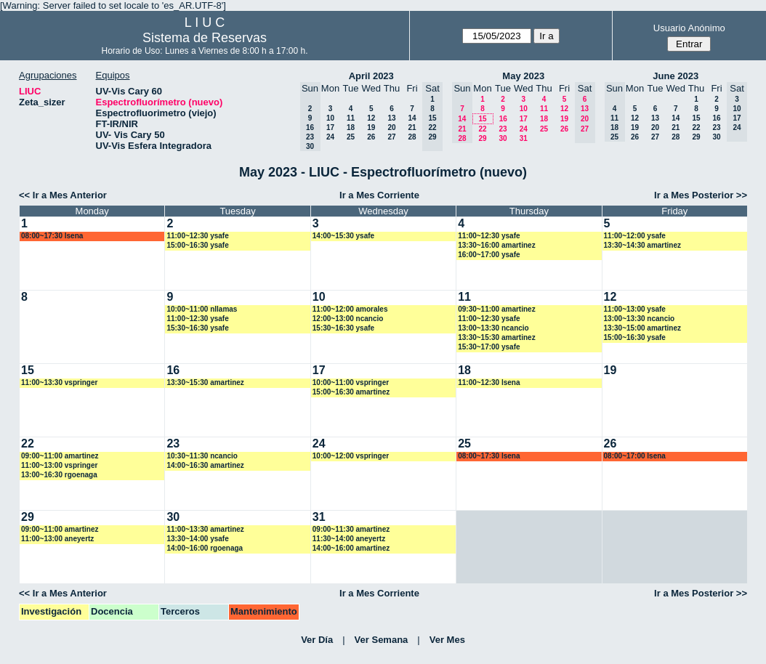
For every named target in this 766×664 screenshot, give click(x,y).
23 (503, 129)
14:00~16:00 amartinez (351, 548)
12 (371, 118)
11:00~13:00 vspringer (59, 465)
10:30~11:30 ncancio (202, 456)
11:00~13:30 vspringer (59, 382)
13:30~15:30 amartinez (496, 337)
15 (482, 119)
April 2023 (371, 75)
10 (330, 118)
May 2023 (523, 75)
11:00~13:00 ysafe (635, 309)
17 (330, 127)
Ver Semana (381, 639)
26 (371, 137)
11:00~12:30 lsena (489, 382)
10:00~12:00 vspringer (351, 456)
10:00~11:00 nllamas (201, 309)
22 (482, 129)
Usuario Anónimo (689, 28)
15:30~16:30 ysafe (197, 328)
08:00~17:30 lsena (52, 236)
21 (412, 127)
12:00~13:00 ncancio (348, 319)
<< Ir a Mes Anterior (63, 195)
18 (351, 127)
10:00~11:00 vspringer (351, 382)
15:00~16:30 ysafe (197, 245)
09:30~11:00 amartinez (496, 309)
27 (391, 137)
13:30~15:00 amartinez (642, 328)
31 (524, 138)
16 (503, 119)
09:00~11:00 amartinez (59, 456)
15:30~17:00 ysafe (489, 347)
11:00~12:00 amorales (350, 309)
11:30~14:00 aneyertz (349, 539)
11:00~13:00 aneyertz (57, 539)
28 (412, 137)
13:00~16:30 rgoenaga (59, 475)
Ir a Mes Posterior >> (700, 195)
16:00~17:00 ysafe (489, 255)
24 (330, 137)
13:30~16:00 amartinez (496, 245)
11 (351, 118)
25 (351, 137)
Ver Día (317, 639)
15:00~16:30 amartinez (351, 392)
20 (391, 127)
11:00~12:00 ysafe (635, 236)
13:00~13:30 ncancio (493, 328)
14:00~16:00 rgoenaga (204, 548)
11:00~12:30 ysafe (197, 236)
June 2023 (675, 75)
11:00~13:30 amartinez (204, 529)
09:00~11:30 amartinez (351, 529)
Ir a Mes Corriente (379, 195)
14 (412, 118)
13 (391, 118)
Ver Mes (447, 639)
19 (371, 127)
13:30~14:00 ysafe (197, 539)
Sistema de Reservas (204, 38)
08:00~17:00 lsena (635, 456)
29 (482, 138)
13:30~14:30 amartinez (642, 245)
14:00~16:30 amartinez (204, 465)
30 (503, 138)
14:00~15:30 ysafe (343, 236)
